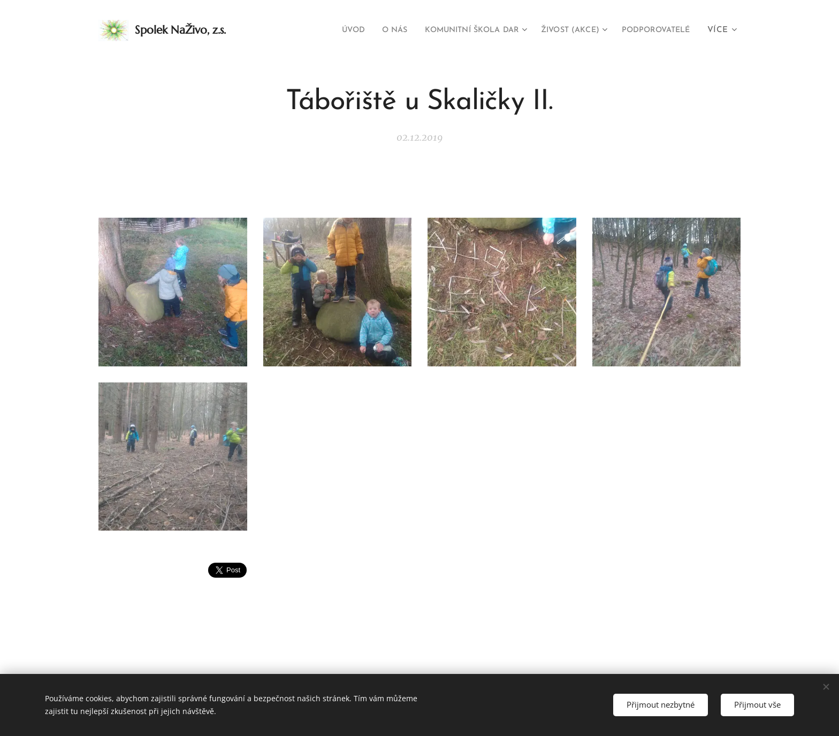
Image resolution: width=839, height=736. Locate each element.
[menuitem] (321, 30)
